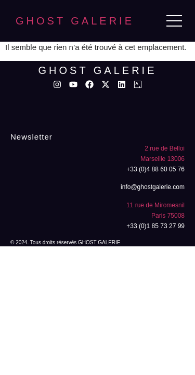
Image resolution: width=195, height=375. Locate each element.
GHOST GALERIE (75, 21)
